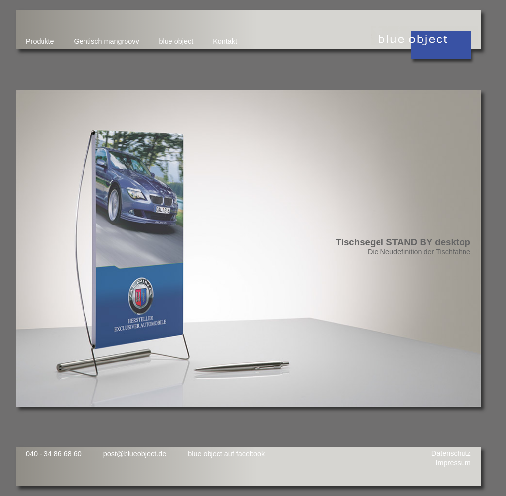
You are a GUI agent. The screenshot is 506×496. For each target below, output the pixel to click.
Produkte (40, 41)
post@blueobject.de (134, 454)
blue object (176, 41)
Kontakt (225, 41)
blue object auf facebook (226, 454)
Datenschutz (451, 453)
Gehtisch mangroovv (106, 41)
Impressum (453, 463)
